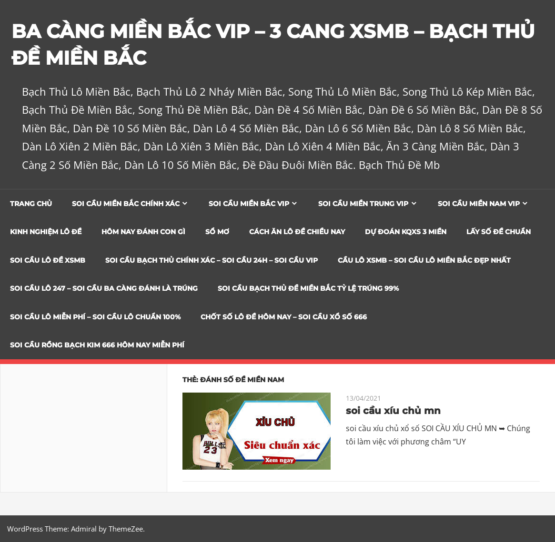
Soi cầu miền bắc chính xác (126, 203)
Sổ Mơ (217, 231)
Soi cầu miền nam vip (479, 203)
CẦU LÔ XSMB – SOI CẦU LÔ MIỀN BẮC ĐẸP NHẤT (424, 260)
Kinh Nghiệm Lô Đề (45, 231)
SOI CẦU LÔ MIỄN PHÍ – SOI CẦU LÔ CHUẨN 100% (95, 317)
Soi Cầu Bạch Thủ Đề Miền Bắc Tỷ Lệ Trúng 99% (308, 288)
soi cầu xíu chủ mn (393, 410)
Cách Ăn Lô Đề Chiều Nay (297, 231)
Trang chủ (31, 203)
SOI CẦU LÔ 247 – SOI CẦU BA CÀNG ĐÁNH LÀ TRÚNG (104, 288)
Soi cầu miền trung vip (363, 203)
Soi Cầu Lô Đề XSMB (47, 260)
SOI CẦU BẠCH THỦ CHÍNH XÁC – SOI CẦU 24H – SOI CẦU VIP (211, 260)
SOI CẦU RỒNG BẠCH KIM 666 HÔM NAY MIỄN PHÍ (97, 345)
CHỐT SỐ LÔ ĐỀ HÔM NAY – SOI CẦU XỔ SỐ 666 (284, 317)
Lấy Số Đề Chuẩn (498, 231)
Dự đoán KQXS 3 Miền (405, 231)
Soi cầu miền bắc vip (249, 203)
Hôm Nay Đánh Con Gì (143, 231)
